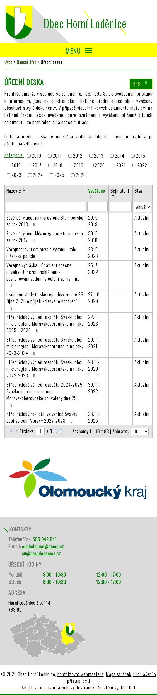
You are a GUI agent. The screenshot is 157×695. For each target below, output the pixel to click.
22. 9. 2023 (93, 320)
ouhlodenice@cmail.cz (43, 546)
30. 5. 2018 (93, 236)
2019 (78, 165)
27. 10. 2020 (94, 297)
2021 (121, 165)
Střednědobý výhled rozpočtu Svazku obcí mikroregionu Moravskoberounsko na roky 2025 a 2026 (44, 324)
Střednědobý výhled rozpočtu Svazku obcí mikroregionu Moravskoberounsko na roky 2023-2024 (44, 346)
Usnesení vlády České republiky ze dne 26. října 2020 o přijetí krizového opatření (45, 301)
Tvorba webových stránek (71, 687)
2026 (81, 175)
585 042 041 (45, 539)
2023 (16, 175)
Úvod (8, 62)
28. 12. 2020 (94, 365)
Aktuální (141, 217)
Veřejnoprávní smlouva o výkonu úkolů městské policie (41, 252)
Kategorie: (14, 155)
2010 (36, 155)
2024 (38, 175)
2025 (59, 175)
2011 (57, 155)
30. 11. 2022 (94, 388)
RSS (141, 83)
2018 (57, 165)
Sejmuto (119, 190)
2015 (140, 155)
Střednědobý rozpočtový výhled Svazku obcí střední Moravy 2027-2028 (42, 417)
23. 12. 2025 (94, 417)
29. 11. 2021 (94, 343)
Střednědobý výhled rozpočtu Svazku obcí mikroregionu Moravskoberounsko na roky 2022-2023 (44, 369)
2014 (119, 155)
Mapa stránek (118, 674)
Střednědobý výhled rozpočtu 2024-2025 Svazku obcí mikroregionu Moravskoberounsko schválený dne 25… (44, 394)
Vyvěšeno (96, 190)
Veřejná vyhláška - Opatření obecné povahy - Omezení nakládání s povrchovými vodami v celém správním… (43, 275)
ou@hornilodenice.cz (41, 553)
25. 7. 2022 (93, 268)
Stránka (26, 431)
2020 (100, 165)
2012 (78, 155)
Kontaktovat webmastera (80, 674)
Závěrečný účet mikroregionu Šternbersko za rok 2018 (44, 221)
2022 (142, 165)
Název (13, 190)
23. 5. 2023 (93, 252)
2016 (16, 165)
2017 (37, 165)
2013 (98, 155)
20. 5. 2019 (93, 221)
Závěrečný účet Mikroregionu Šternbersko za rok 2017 (44, 236)
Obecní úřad (27, 62)
